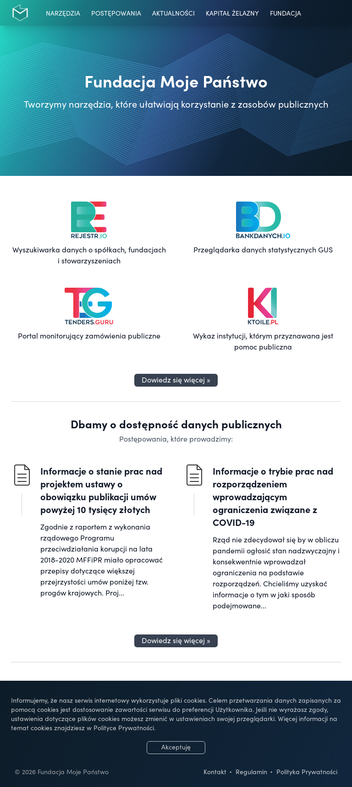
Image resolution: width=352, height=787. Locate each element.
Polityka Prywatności (306, 771)
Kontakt (215, 771)
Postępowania (116, 12)
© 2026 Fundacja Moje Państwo (62, 771)
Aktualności (173, 12)
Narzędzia (63, 12)
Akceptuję (176, 746)
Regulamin (251, 771)
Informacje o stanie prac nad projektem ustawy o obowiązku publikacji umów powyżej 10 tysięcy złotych (101, 489)
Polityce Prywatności (124, 727)
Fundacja (285, 12)
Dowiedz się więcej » (176, 379)
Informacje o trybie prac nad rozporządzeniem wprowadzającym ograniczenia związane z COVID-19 (273, 496)
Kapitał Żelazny (232, 12)
